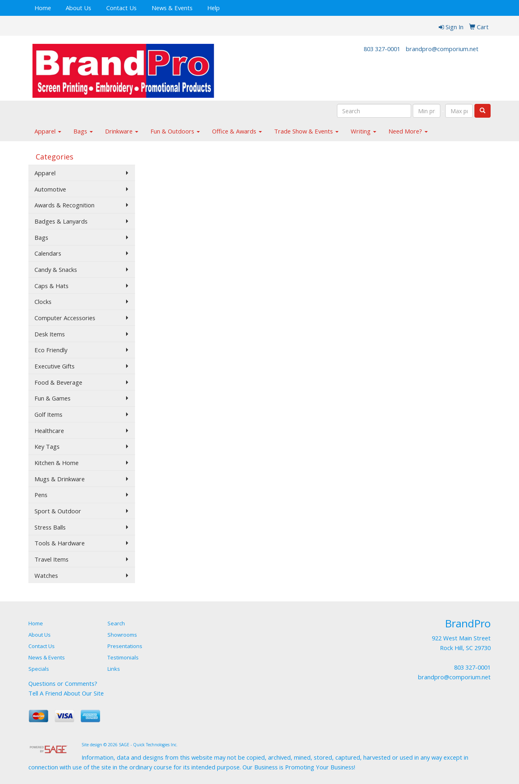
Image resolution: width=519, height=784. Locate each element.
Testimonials (123, 657)
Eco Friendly (50, 350)
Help (213, 8)
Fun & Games (52, 398)
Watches (46, 575)
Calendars (47, 253)
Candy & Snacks (55, 269)
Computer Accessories (64, 318)
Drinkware (121, 131)
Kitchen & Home (56, 463)
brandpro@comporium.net (442, 49)
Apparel (47, 131)
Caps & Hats (51, 286)
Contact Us (121, 8)
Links (113, 668)
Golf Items (48, 414)
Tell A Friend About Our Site (66, 693)
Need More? (408, 131)
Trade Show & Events (306, 131)
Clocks (42, 301)
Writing (363, 131)
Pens (40, 495)
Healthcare (49, 430)
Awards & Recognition (64, 205)
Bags (83, 131)
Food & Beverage (58, 382)
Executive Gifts (54, 366)
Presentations (124, 646)
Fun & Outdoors (175, 131)
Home (42, 8)
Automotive (50, 189)
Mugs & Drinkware (59, 479)
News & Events (172, 8)
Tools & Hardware (59, 543)
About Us (78, 8)
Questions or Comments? (62, 683)
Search (116, 623)
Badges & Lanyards (61, 221)
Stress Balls (50, 527)
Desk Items (49, 334)
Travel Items (51, 559)
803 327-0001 (382, 49)
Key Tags (47, 446)
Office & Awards (237, 131)
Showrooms (122, 634)
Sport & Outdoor (57, 511)
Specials (38, 668)
